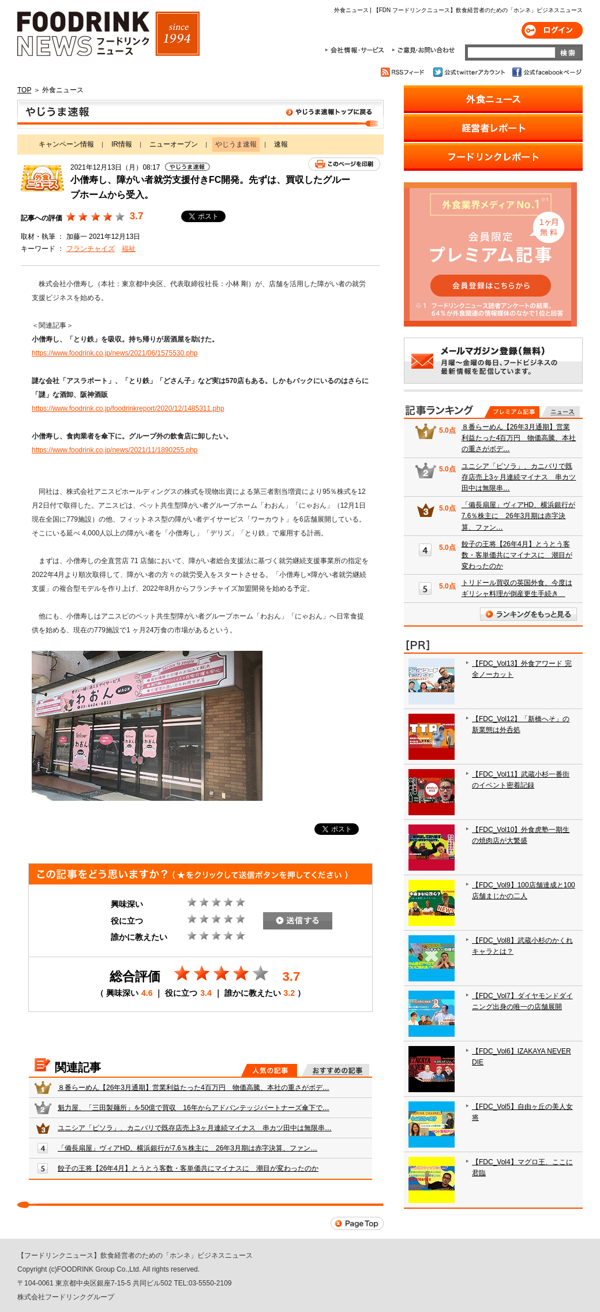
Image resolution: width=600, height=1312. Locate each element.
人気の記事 (269, 1070)
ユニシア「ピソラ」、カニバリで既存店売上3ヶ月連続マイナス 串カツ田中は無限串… (195, 1128)
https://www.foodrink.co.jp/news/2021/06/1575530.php (115, 353)
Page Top (357, 1223)
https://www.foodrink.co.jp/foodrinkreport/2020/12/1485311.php (128, 408)
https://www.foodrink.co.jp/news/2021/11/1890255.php (115, 450)
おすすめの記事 (335, 1070)
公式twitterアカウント (469, 72)
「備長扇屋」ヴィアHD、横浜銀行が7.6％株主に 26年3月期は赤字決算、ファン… (187, 1148)
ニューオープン (173, 144)
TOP (24, 90)
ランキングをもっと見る (528, 614)
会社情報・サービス (356, 50)
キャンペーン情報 (66, 144)
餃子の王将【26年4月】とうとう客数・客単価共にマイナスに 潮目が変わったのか (188, 1168)
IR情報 (121, 144)
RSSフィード (404, 72)
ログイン (552, 30)
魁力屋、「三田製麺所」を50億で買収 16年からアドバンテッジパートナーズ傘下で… (193, 1108)
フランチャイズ (90, 249)
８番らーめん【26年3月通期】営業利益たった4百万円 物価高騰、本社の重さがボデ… (193, 1088)
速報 (281, 144)
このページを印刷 (344, 164)
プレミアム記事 (512, 412)
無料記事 (560, 412)
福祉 (129, 249)
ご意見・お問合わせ (423, 50)
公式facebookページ (546, 72)
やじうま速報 (200, 114)
